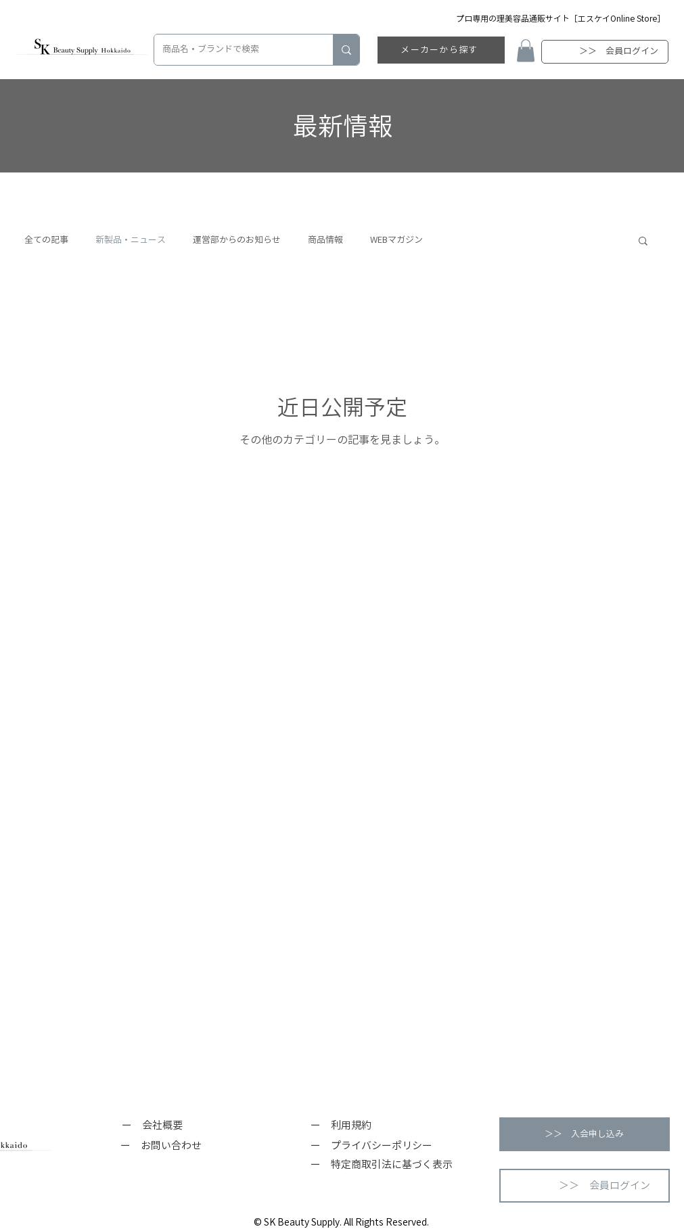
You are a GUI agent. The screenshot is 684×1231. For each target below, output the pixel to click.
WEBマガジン (396, 239)
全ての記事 (46, 239)
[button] (525, 50)
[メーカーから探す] (441, 50)
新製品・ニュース (130, 239)
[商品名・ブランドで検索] (233, 49)
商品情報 (325, 239)
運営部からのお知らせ (237, 239)
